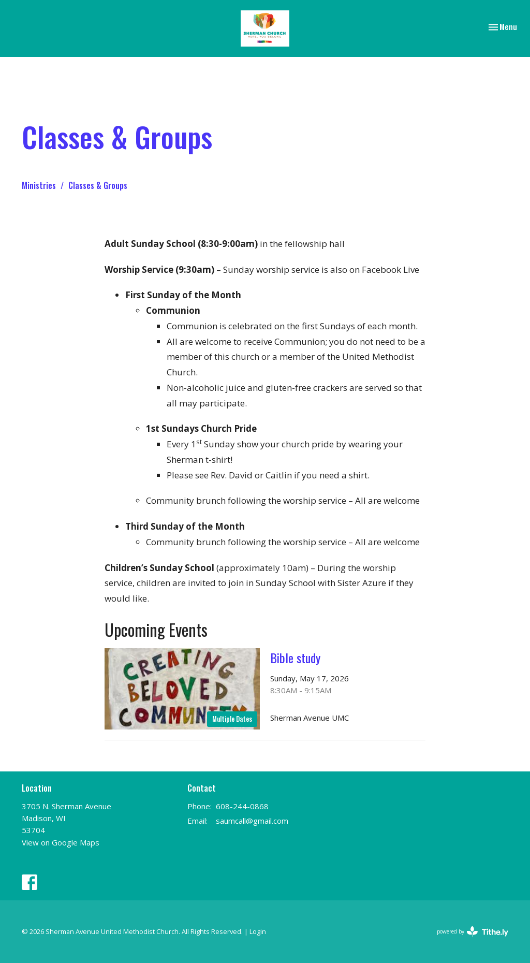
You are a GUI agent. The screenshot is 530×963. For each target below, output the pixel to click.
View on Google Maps (60, 842)
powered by (472, 932)
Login (257, 931)
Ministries (39, 185)
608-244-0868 (242, 806)
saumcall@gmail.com (252, 820)
